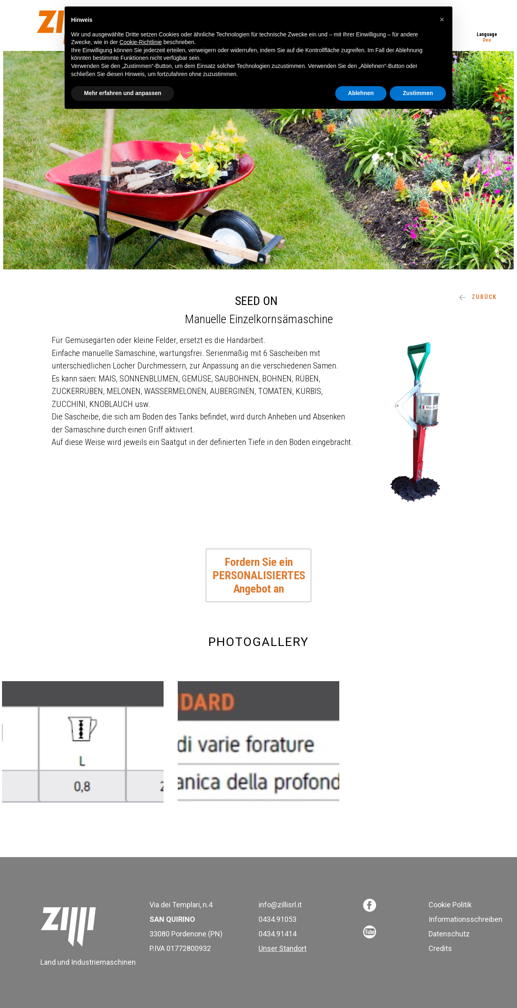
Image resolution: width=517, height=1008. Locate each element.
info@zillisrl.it (280, 904)
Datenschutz (449, 934)
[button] (441, 19)
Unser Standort (282, 948)
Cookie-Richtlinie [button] (141, 42)
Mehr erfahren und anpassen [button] (122, 93)
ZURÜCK (478, 297)
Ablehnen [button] (361, 93)
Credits (440, 948)
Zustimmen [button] (418, 93)
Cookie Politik (450, 904)
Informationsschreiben (465, 919)
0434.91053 (277, 919)
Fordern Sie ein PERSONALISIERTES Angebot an (258, 575)
